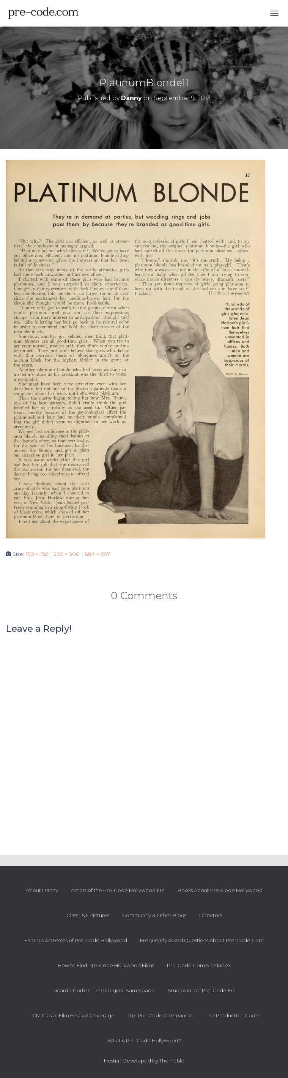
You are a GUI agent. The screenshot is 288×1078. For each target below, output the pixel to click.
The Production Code (232, 1015)
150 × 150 (37, 554)
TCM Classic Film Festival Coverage (72, 1015)
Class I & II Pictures (87, 915)
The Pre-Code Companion (160, 1015)
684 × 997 (97, 554)
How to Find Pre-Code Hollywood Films (106, 965)
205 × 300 (67, 554)
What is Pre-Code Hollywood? (144, 1040)
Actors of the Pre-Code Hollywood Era (118, 890)
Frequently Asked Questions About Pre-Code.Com (202, 940)
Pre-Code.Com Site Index (199, 965)
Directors (210, 915)
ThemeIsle (171, 1061)
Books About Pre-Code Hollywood (220, 890)
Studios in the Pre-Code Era (202, 990)
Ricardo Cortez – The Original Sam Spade (103, 990)
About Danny (42, 890)
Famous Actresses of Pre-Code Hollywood (75, 940)
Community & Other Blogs (154, 915)
